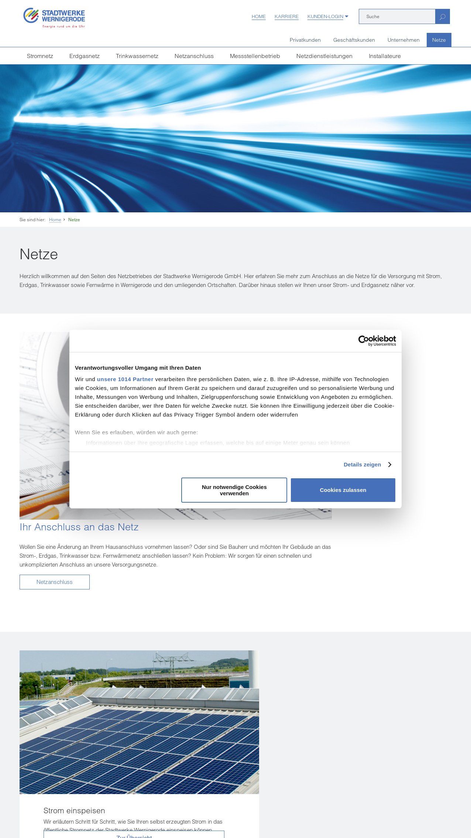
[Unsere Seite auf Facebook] (169, 769)
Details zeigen (362, 464)
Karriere (287, 16)
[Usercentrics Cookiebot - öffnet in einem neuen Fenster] (363, 340)
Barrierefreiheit (238, 814)
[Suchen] (442, 16)
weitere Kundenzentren (54, 788)
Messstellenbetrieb (255, 55)
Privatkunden (305, 40)
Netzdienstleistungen (324, 55)
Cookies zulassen (343, 490)
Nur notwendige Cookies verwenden (234, 490)
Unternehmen (404, 40)
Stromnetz (40, 55)
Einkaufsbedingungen (71, 814)
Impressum (31, 814)
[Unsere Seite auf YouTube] (186, 769)
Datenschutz (154, 814)
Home (259, 16)
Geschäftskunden (354, 40)
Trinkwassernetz (137, 55)
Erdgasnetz (84, 55)
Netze (439, 40)
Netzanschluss (194, 55)
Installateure (385, 55)
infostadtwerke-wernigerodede (212, 740)
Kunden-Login (325, 16)
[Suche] (397, 16)
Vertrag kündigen (117, 814)
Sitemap (269, 814)
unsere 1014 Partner (125, 379)
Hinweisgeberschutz (195, 814)
